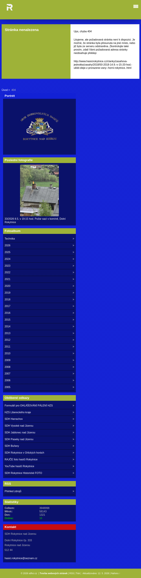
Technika (10, 238)
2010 (8, 353)
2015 (8, 319)
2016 (8, 313)
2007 (8, 373)
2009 (8, 360)
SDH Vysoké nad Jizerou (19, 425)
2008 (8, 367)
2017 (8, 306)
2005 (8, 387)
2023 (8, 265)
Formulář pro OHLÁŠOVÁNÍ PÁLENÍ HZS (29, 405)
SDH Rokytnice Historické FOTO (23, 473)
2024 (8, 259)
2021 (8, 279)
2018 (8, 299)
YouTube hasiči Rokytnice (19, 466)
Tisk (78, 573)
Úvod (5, 90)
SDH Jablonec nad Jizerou (20, 432)
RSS (71, 573)
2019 (8, 292)
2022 (8, 272)
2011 (8, 346)
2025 (8, 252)
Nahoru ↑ (115, 573)
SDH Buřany (12, 446)
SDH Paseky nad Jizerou (19, 439)
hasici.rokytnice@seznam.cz (21, 558)
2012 (8, 339)
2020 (8, 286)
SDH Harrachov (14, 419)
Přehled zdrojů (13, 491)
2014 (8, 326)
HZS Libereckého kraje (18, 412)
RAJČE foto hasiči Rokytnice (21, 459)
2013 (8, 333)
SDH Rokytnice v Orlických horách (24, 452)
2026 (8, 245)
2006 (8, 380)
